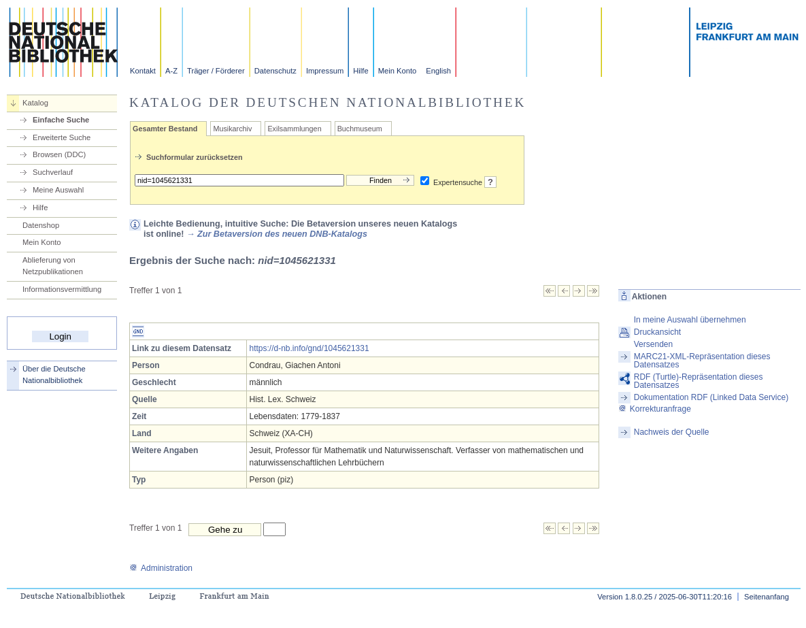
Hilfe (360, 71)
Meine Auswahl (58, 190)
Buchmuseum (359, 129)
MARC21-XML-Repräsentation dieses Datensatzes (702, 360)
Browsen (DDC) (59, 154)
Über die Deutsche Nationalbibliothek (54, 374)
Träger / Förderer (216, 71)
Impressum (324, 71)
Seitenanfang (766, 597)
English (438, 71)
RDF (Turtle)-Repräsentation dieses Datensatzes (698, 381)
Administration (160, 568)
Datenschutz (275, 71)
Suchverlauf (53, 172)
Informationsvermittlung (61, 289)
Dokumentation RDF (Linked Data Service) (711, 397)
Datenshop (40, 225)
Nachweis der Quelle (671, 432)
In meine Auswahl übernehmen (690, 320)
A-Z (171, 71)
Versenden (653, 344)
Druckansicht (657, 332)
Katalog (35, 103)
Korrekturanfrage (654, 409)
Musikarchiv (232, 129)
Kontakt (143, 71)
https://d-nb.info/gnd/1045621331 (309, 348)
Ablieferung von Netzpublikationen (52, 266)
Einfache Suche (61, 120)
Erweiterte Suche (61, 137)
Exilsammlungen (294, 129)
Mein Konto (397, 71)
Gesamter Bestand (165, 129)
